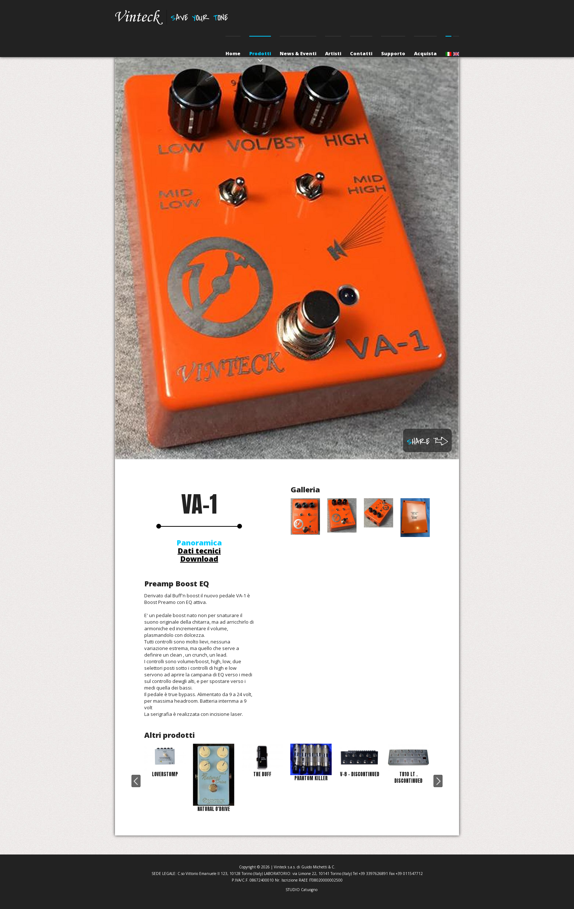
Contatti (361, 53)
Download (199, 559)
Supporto (393, 53)
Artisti (333, 53)
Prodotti (260, 53)
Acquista (425, 53)
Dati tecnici (199, 551)
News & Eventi (298, 53)
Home (233, 53)
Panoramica (199, 543)
